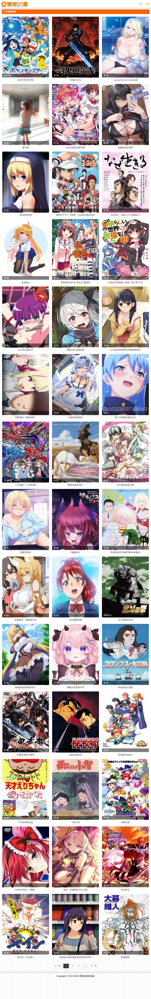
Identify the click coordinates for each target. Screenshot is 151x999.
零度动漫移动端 (86, 976)
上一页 (57, 966)
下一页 (93, 966)
